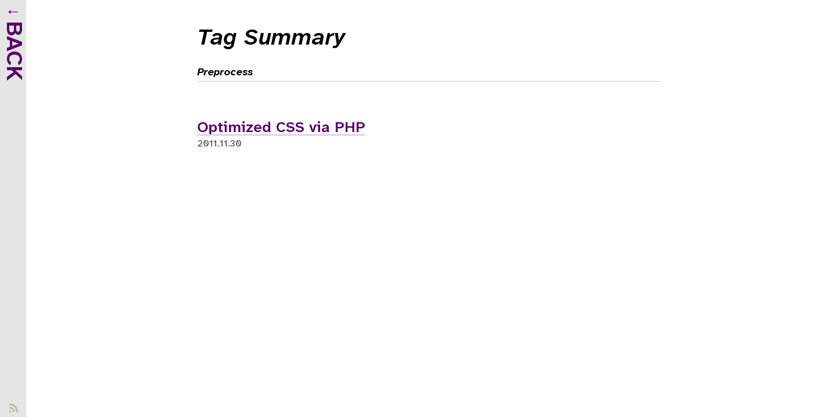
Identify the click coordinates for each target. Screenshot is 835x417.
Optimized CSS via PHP (281, 128)
